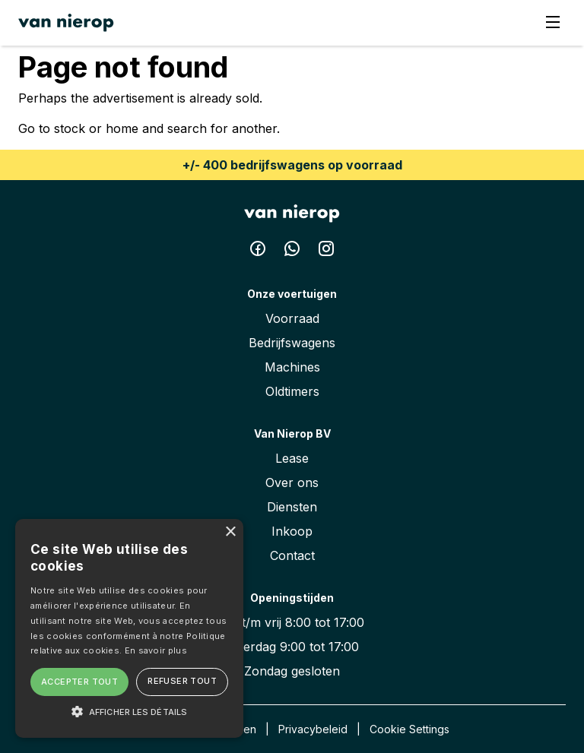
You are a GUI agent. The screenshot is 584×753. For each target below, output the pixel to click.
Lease (292, 458)
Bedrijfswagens (292, 342)
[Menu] (553, 23)
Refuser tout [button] (182, 680)
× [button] (230, 532)
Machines (292, 367)
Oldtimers (292, 391)
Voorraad (292, 318)
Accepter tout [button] (79, 681)
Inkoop (292, 531)
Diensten (292, 506)
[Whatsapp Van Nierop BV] (293, 251)
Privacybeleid (313, 729)
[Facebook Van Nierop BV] (259, 251)
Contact (292, 555)
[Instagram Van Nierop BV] (326, 251)
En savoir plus (156, 650)
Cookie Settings (409, 729)
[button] (129, 711)
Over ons (292, 482)
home (122, 128)
